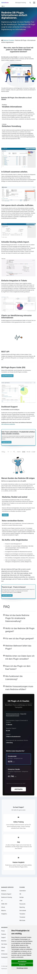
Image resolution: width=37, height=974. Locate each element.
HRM (21, 900)
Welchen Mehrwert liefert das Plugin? (18, 647)
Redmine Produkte (8, 40)
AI (1, 900)
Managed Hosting (20, 2)
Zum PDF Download (7, 375)
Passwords (22, 904)
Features (5, 515)
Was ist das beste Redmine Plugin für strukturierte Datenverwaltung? (17, 618)
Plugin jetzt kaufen (6, 442)
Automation (23, 890)
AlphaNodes (5, 2)
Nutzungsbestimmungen (12, 715)
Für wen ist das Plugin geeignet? (19, 638)
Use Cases (4, 944)
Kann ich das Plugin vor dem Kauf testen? (17, 667)
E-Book (3, 947)
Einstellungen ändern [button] (22, 968)
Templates (22, 914)
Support (3, 937)
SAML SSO (4, 904)
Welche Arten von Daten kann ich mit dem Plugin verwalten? (19, 657)
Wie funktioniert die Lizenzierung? (14, 677)
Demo (2, 950)
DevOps (22, 897)
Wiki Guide (22, 920)
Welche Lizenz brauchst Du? (15, 751)
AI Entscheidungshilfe (7, 954)
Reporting (22, 907)
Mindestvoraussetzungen (12, 714)
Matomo (3, 910)
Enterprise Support (6, 894)
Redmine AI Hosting (6, 897)
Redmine (3, 890)
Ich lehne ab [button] (22, 964)
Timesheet (22, 917)
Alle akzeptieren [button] (22, 961)
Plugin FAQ (23, 714)
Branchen (3, 941)
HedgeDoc (4, 914)
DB (20, 894)
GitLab (3, 907)
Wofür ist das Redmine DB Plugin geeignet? (20, 630)
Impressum (4, 968)
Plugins (22, 887)
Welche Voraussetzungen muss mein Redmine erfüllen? (19, 688)
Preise (3, 931)
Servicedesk (23, 910)
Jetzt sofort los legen (7, 595)
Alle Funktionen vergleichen (8, 424)
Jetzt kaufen (18, 789)
